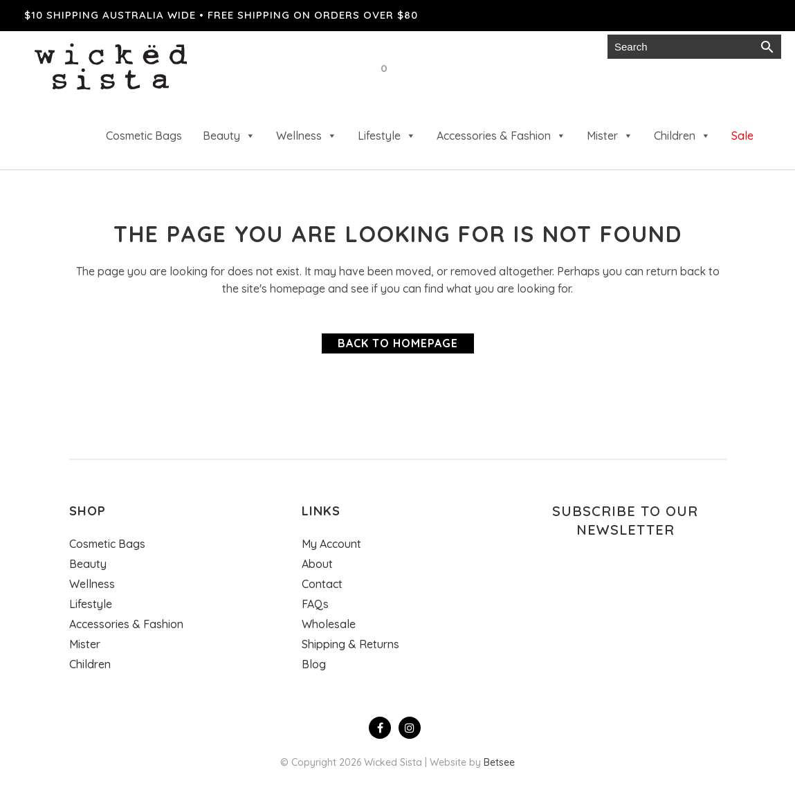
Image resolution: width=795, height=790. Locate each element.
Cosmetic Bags (144, 136)
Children (682, 135)
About (317, 564)
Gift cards (517, 46)
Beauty (229, 135)
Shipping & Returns (350, 644)
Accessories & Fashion (501, 135)
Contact (322, 584)
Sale (742, 136)
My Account (331, 544)
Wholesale (438, 46)
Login (579, 46)
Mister (610, 135)
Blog (314, 664)
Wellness (306, 135)
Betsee (499, 762)
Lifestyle (387, 135)
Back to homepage (398, 343)
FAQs (315, 604)
